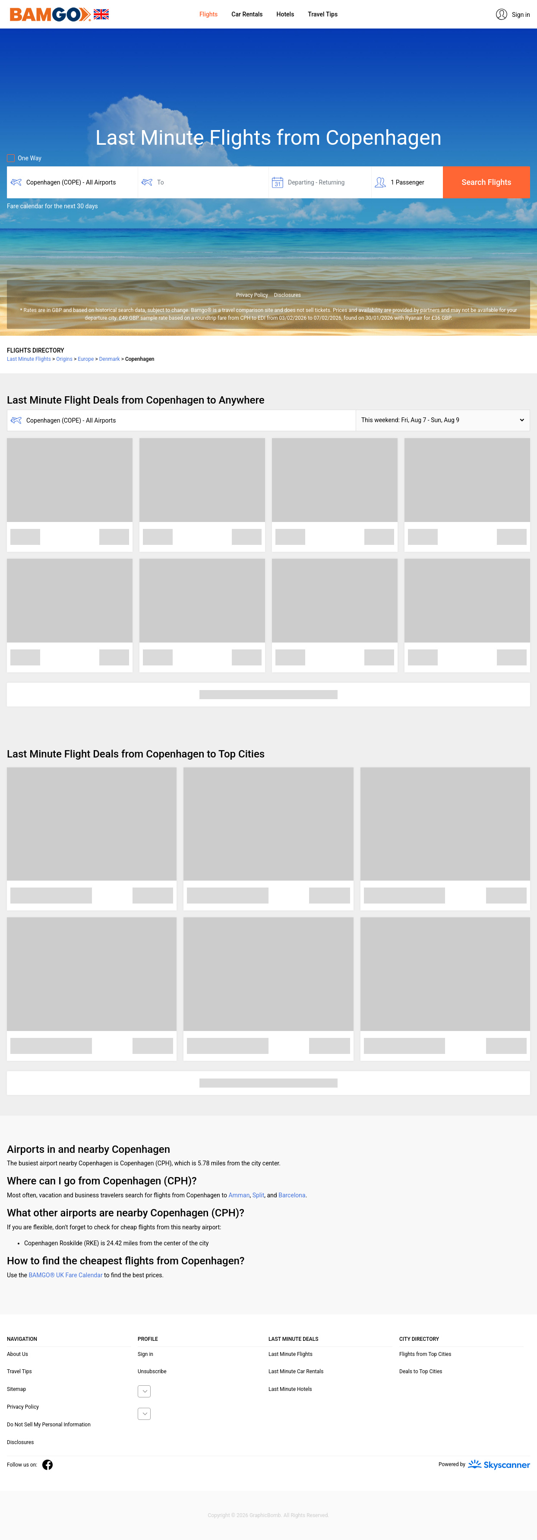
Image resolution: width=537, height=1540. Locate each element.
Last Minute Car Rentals (295, 1371)
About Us (17, 1354)
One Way (24, 158)
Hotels (285, 14)
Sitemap (16, 1389)
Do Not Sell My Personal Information (49, 1425)
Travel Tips (323, 14)
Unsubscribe (152, 1371)
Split (259, 1195)
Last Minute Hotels (290, 1389)
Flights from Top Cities (425, 1354)
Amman (239, 1195)
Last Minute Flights (290, 1354)
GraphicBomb (265, 1515)
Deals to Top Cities (420, 1371)
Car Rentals (246, 14)
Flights (208, 14)
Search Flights (487, 182)
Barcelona (291, 1195)
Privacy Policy (252, 295)
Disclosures (287, 295)
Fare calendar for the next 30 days (52, 206)
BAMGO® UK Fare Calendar (65, 1275)
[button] (443, 420)
